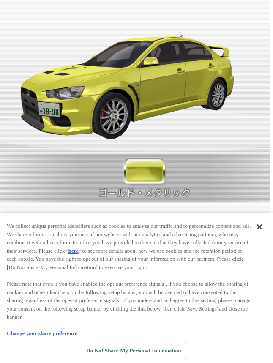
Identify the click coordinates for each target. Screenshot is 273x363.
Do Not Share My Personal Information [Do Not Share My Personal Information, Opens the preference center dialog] (133, 352)
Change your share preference (42, 335)
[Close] (259, 229)
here (73, 252)
